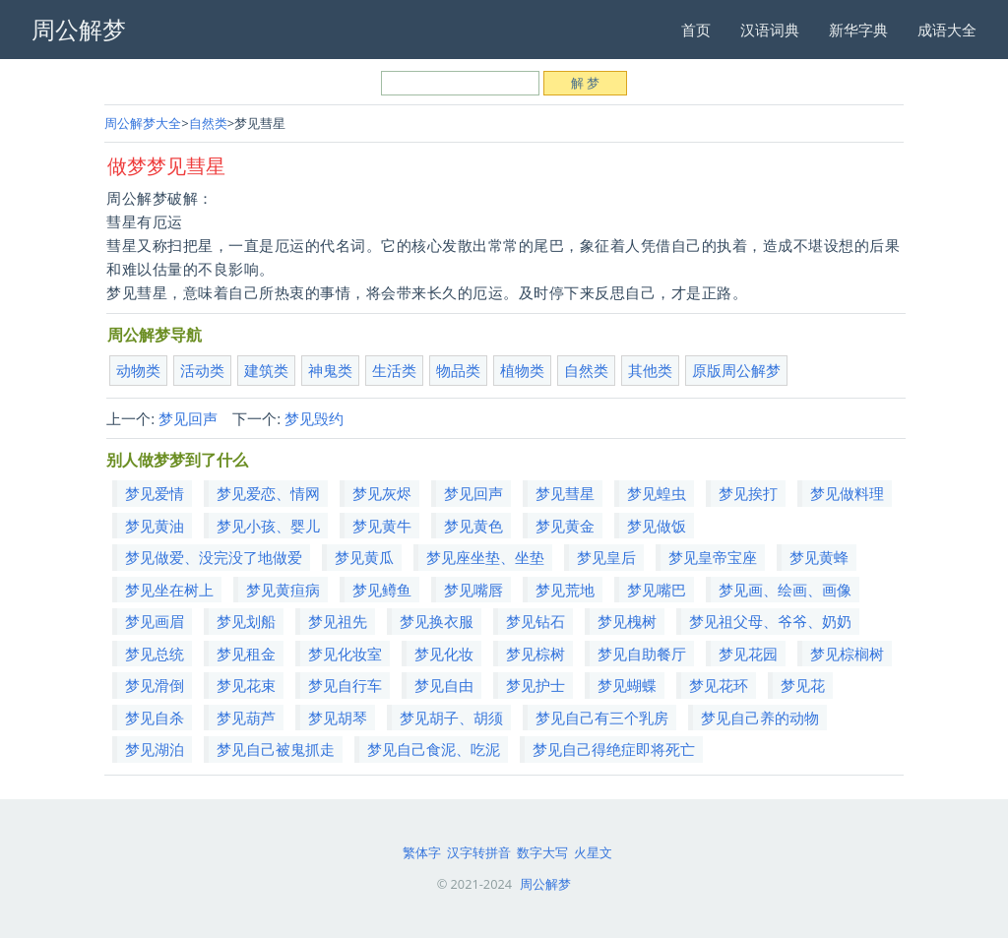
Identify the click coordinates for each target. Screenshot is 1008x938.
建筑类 (266, 370)
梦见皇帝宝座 (712, 557)
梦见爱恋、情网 (268, 493)
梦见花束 (246, 685)
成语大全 (946, 29)
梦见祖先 (337, 621)
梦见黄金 (565, 525)
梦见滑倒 (154, 685)
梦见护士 (535, 685)
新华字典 (858, 29)
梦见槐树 (627, 621)
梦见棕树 (535, 653)
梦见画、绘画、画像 (785, 589)
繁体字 (422, 852)
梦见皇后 (606, 557)
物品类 (458, 370)
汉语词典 (769, 29)
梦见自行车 (345, 685)
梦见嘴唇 (473, 589)
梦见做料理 (847, 493)
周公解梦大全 (142, 123)
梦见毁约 (314, 418)
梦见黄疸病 (283, 589)
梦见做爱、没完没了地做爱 (213, 557)
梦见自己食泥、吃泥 (433, 749)
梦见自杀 (154, 717)
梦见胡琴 (337, 717)
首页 (696, 29)
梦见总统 (154, 653)
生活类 (394, 370)
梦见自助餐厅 (642, 653)
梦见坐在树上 (169, 589)
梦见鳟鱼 (381, 589)
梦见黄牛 (381, 525)
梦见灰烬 (381, 493)
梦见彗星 (565, 493)
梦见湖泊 (154, 749)
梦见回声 (188, 418)
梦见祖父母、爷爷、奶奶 (770, 621)
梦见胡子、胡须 (451, 717)
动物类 (138, 370)
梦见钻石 (535, 621)
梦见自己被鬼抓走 (276, 749)
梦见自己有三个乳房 (602, 717)
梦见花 (803, 685)
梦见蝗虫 (656, 493)
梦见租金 (246, 653)
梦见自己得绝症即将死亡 (614, 749)
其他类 (650, 370)
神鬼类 (330, 370)
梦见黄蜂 (819, 557)
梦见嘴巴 (656, 589)
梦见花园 (748, 653)
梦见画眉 (154, 621)
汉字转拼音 (479, 852)
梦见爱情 (154, 493)
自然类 (208, 123)
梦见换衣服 (436, 621)
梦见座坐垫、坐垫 (485, 557)
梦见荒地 (565, 589)
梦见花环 (718, 685)
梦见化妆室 (345, 653)
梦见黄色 (473, 525)
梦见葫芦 (246, 717)
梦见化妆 (443, 653)
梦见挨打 (748, 493)
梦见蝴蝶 (627, 685)
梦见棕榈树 (847, 653)
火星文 (593, 852)
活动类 (202, 370)
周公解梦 (545, 884)
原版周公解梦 (736, 370)
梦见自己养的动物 (760, 717)
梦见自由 (443, 685)
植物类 (522, 370)
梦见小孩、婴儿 (268, 525)
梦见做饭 (656, 525)
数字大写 (542, 852)
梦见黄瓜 (364, 557)
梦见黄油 (154, 525)
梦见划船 (246, 621)
